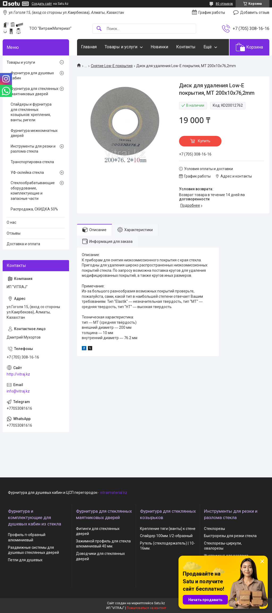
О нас (11, 222)
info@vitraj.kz (18, 391)
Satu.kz (159, 603)
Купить (204, 141)
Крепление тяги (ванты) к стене (168, 528)
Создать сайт (42, 4)
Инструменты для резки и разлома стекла (33, 149)
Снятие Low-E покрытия (112, 66)
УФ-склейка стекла (27, 172)
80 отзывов (224, 4)
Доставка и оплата (23, 244)
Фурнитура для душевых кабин (32, 75)
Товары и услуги (121, 46)
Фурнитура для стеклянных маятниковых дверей (34, 91)
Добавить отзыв (254, 12)
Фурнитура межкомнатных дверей (34, 133)
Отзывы (13, 233)
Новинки (159, 46)
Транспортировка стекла (32, 162)
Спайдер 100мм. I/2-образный (166, 536)
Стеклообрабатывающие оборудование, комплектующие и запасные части (33, 191)
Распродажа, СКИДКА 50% (34, 209)
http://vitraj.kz (18, 374)
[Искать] (99, 29)
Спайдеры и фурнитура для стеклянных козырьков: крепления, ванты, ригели (31, 112)
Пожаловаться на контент (146, 608)
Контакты (186, 46)
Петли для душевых (25, 560)
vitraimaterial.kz (113, 492)
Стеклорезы (214, 528)
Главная (89, 46)
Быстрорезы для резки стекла (230, 536)
